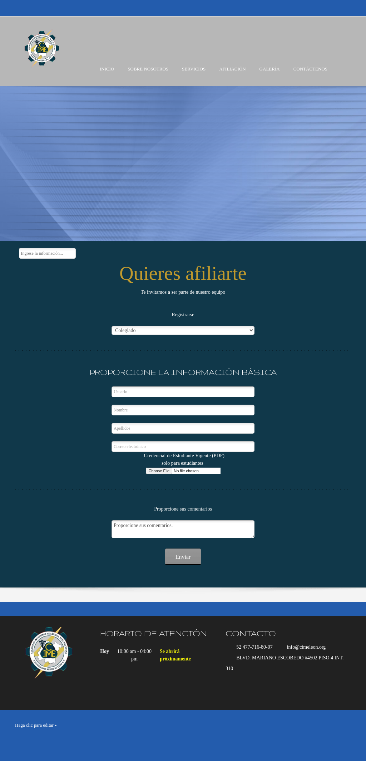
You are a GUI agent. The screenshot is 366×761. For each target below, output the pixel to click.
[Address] (286, 663)
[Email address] (303, 647)
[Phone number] (251, 647)
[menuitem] (107, 75)
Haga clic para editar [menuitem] (34, 725)
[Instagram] (210, 739)
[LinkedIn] (195, 739)
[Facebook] (181, 739)
